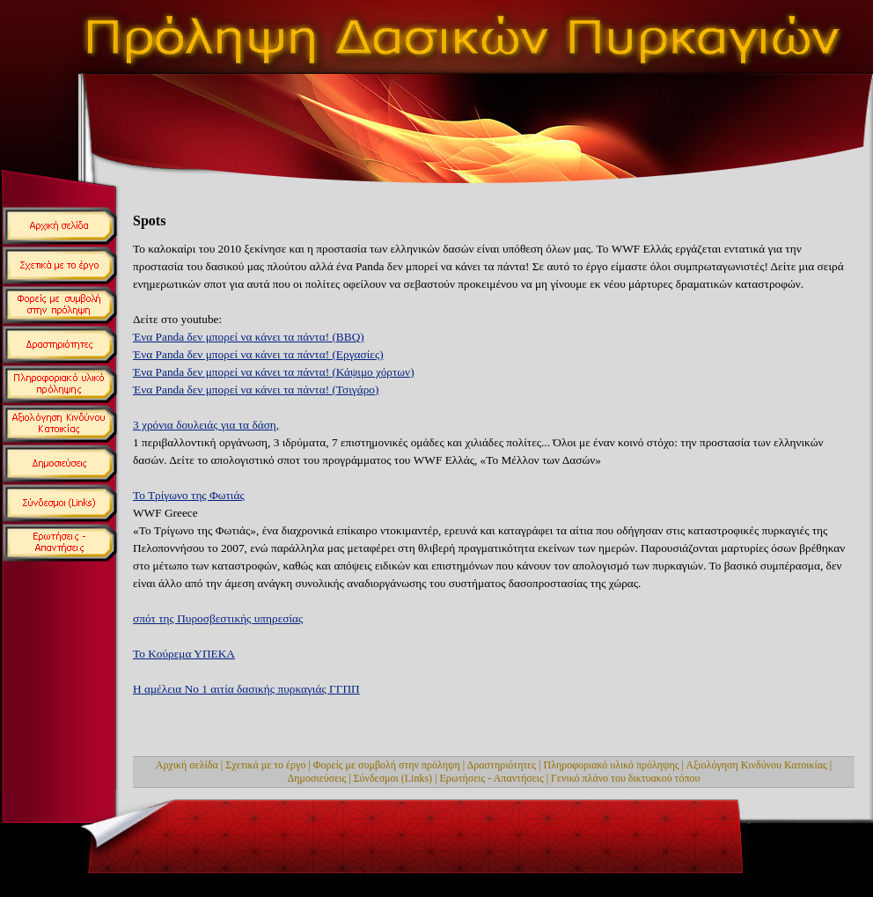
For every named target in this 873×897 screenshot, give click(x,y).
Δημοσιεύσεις (317, 778)
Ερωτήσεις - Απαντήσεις (492, 778)
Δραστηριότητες (502, 765)
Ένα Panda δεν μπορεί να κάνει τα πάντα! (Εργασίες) (258, 354)
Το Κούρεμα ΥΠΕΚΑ (184, 653)
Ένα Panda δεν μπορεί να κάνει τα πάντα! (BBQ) (248, 336)
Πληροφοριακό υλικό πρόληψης (611, 765)
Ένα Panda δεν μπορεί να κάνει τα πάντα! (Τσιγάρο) (255, 389)
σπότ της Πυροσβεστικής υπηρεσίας (218, 618)
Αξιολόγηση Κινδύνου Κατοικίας (756, 765)
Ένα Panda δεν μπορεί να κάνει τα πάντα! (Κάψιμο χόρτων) (273, 372)
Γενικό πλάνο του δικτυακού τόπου (625, 778)
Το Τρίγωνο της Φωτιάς (189, 495)
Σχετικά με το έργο (265, 765)
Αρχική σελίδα (187, 765)
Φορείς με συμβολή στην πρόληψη (386, 765)
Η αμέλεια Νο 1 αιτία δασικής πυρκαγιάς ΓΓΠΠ (246, 688)
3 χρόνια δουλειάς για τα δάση (206, 424)
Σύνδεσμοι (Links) (393, 778)
